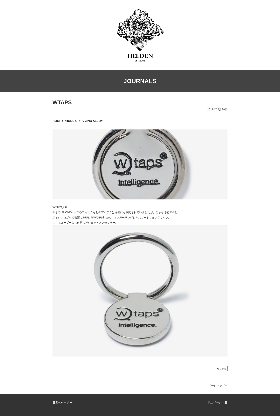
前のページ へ (62, 402)
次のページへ (218, 402)
